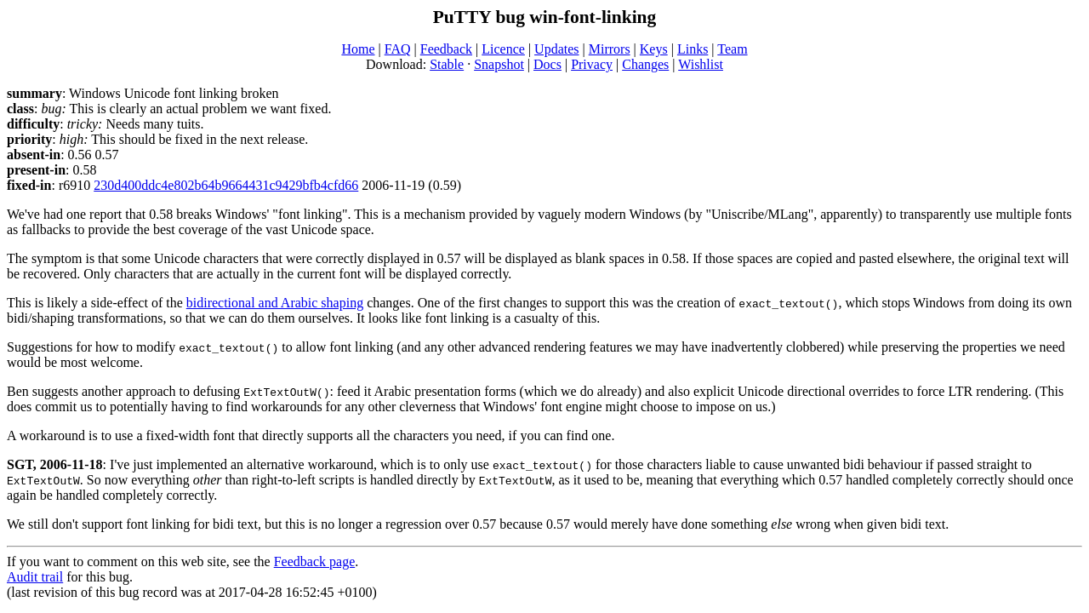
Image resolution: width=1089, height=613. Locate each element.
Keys (654, 49)
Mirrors (609, 49)
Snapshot (499, 64)
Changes (645, 64)
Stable (447, 64)
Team (732, 49)
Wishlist (700, 64)
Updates (556, 49)
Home (357, 49)
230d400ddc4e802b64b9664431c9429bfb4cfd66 (226, 185)
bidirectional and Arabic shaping (274, 302)
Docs (547, 64)
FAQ (398, 49)
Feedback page (315, 561)
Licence (503, 49)
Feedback (446, 49)
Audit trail (35, 577)
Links (692, 49)
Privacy (592, 64)
